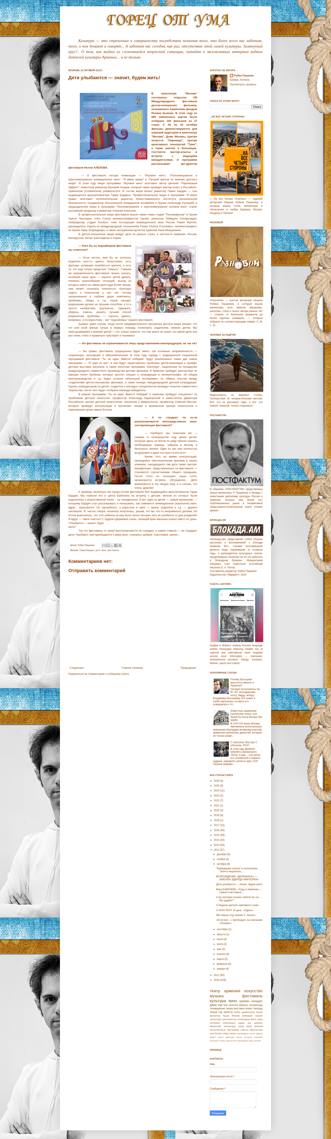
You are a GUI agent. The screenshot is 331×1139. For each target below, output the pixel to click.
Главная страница (132, 667)
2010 (217, 979)
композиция (229, 1023)
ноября (221, 859)
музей (259, 1012)
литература (256, 1005)
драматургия (248, 1012)
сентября (222, 929)
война (237, 1012)
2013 (217, 845)
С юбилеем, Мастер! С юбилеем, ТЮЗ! (244, 744)
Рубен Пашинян (244, 75)
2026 (217, 780)
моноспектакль (218, 1030)
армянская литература (223, 1026)
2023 (217, 795)
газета (220, 1037)
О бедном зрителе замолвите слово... (238, 905)
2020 (217, 810)
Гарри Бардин (86, 550)
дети (97, 550)
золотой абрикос (238, 1005)
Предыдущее (188, 667)
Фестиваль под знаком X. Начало (235, 915)
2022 (217, 800)
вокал (249, 1008)
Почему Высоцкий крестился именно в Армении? (242, 682)
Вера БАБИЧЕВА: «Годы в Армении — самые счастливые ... (238, 891)
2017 (217, 825)
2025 (217, 785)
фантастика (256, 1030)
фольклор (215, 1015)
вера (260, 1019)
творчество (231, 1041)
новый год (216, 1012)
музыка (217, 996)
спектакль (214, 1041)
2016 (217, 830)
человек (257, 1041)
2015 (217, 835)
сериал (259, 1015)
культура (218, 1001)
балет (254, 1019)
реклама (259, 1037)
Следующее (76, 667)
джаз (213, 1005)
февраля (222, 963)
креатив (258, 1026)
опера (229, 1008)
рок (249, 1023)
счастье (244, 1030)
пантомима (233, 1030)
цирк (251, 1041)
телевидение (217, 1008)
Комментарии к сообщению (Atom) (108, 673)
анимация (247, 1015)
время (213, 1037)
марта (221, 959)
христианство (229, 1019)
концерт (257, 1001)
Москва (236, 1015)
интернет (248, 1037)
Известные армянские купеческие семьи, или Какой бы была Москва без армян (246, 715)
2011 (217, 975)
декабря (222, 854)
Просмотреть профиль (243, 84)
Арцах (226, 1015)
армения (232, 991)
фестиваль (113, 550)
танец (222, 1041)
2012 (217, 849)
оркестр (228, 1012)
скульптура (216, 1019)
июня (220, 944)
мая (219, 949)
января (221, 968)
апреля (221, 954)
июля (220, 939)
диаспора (229, 1037)
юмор (226, 1033)
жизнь (239, 1037)
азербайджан (242, 1033)
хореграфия (242, 1041)
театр (215, 991)
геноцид (258, 1008)
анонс (252, 1033)
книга (249, 1026)
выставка (239, 1008)
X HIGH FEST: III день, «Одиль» (235, 910)
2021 (217, 805)
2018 (217, 820)
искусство (253, 991)
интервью (215, 1023)
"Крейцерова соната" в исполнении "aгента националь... (236, 870)
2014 (217, 839)
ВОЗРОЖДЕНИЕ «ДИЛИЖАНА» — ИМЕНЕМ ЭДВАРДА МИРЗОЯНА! (237, 878)
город (241, 1026)
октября (222, 864)
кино (104, 550)
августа (221, 934)
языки (232, 1033)
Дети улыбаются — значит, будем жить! (239, 884)
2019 (217, 815)
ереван (244, 1001)
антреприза (244, 1019)
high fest (223, 1005)
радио (241, 1023)
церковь (258, 1023)
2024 (217, 790)
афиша (259, 1033)
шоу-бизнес (216, 1033)
